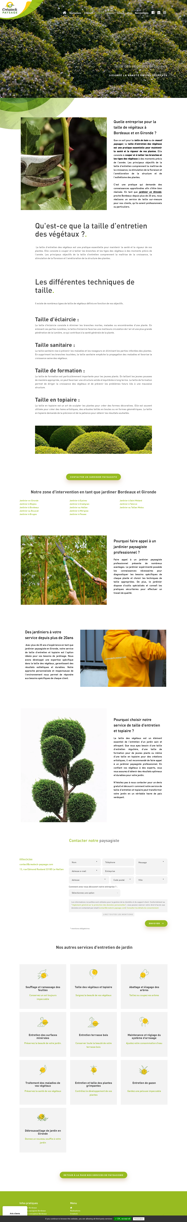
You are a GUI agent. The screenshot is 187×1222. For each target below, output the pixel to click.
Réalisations (75, 13)
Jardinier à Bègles (27, 504)
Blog (129, 13)
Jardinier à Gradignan (79, 504)
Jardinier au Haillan (78, 507)
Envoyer (156, 923)
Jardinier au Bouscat (29, 510)
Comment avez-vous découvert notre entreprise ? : (93, 886)
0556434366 (25, 859)
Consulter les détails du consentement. (143, 908)
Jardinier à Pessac (77, 514)
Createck (88, 13)
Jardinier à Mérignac (79, 510)
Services (100, 13)
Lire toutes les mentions (118, 914)
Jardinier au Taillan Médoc (132, 507)
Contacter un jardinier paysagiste (93, 477)
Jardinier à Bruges (28, 514)
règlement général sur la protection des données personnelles (98, 905)
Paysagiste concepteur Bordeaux (33, 1214)
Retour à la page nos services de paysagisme (93, 1175)
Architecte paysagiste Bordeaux (32, 1211)
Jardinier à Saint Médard (131, 500)
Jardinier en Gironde (28, 500)
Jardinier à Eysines (78, 500)
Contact (120, 13)
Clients (110, 13)
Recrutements (141, 13)
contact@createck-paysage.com (36, 864)
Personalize (138, 1219)
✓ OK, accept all (122, 1219)
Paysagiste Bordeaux (28, 1208)
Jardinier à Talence (128, 504)
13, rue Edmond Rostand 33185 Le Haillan (41, 869)
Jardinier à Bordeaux (29, 507)
